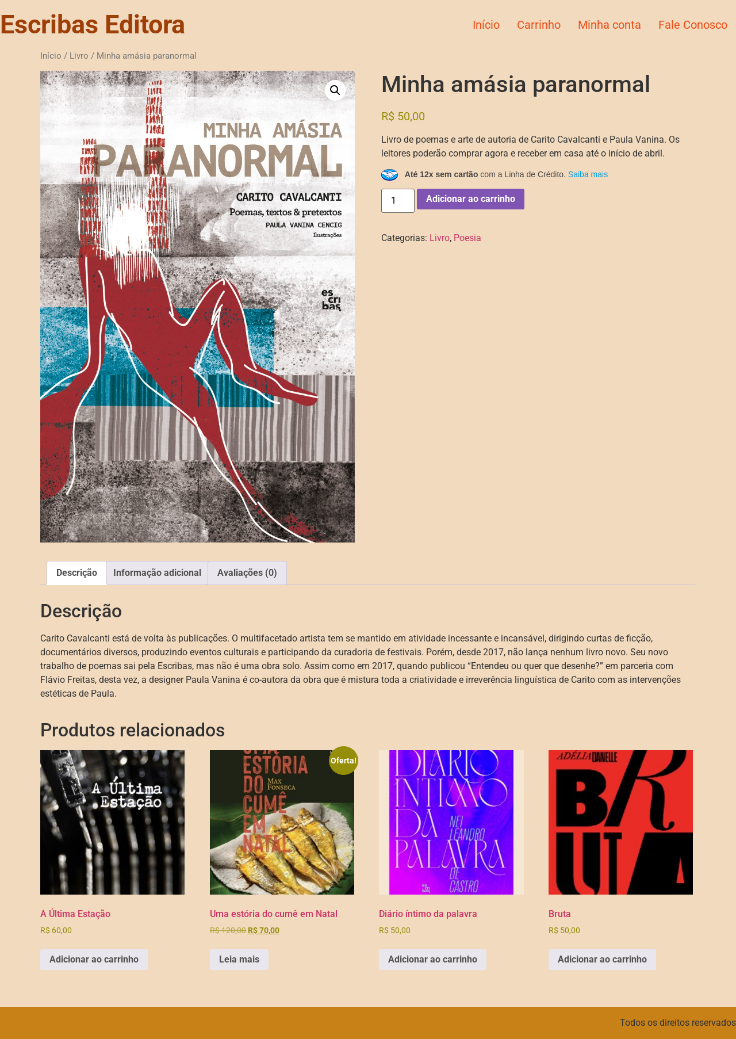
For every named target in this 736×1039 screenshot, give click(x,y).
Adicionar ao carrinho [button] (94, 959)
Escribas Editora (92, 24)
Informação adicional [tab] (157, 572)
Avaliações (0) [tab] (247, 572)
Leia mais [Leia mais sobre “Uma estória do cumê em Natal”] (239, 959)
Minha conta (609, 25)
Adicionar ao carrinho (470, 198)
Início (486, 25)
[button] (335, 90)
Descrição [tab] (76, 572)
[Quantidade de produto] (398, 201)
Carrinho (539, 25)
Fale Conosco (692, 25)
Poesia (467, 237)
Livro (79, 56)
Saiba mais (588, 174)
